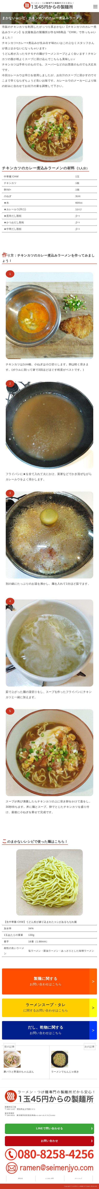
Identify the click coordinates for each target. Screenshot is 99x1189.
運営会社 (20, 1178)
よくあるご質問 (49, 1178)
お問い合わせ (49, 1140)
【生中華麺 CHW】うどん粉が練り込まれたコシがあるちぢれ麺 (40, 922)
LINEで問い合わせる (49, 1128)
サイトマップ (78, 1178)
